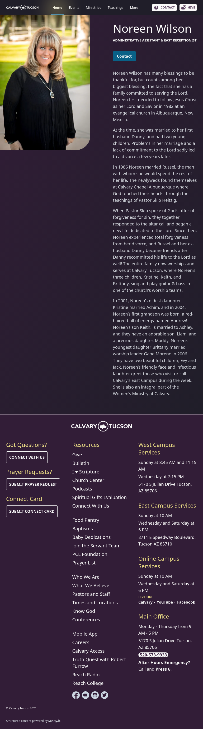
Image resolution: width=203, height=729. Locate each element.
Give (77, 454)
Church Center (88, 480)
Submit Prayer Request (33, 484)
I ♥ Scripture (85, 471)
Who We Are (85, 577)
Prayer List (84, 562)
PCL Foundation (89, 554)
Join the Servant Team (96, 545)
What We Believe (90, 585)
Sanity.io (54, 721)
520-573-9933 (153, 654)
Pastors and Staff (91, 594)
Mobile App (85, 634)
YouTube (165, 602)
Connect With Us (27, 457)
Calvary (145, 602)
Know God (83, 611)
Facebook (186, 602)
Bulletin (80, 463)
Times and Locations (95, 602)
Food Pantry (85, 520)
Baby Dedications (91, 537)
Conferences (86, 619)
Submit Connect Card (32, 511)
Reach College (88, 683)
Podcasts (82, 489)
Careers (80, 642)
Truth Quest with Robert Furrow (99, 662)
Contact (124, 56)
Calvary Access (88, 651)
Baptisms (82, 528)
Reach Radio (85, 674)
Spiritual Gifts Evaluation (99, 497)
